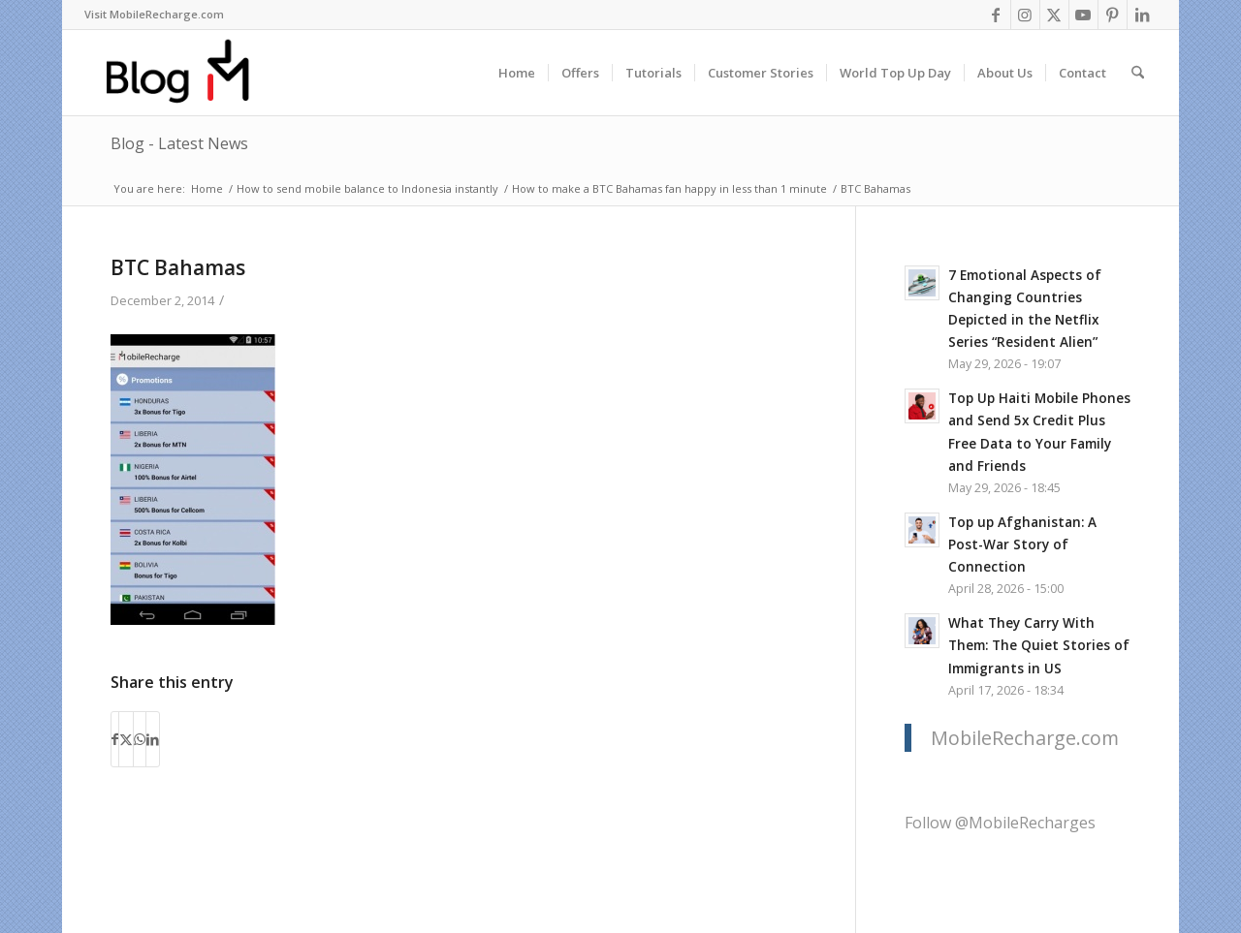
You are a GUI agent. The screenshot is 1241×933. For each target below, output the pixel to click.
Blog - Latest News (179, 143)
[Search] (1138, 72)
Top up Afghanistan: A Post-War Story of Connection (1022, 544)
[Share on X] (126, 739)
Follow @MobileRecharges (1000, 822)
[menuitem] (154, 14)
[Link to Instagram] (1025, 14)
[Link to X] (1054, 14)
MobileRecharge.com (1025, 738)
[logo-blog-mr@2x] (188, 72)
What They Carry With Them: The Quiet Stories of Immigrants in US (1039, 644)
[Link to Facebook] (996, 14)
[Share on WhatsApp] (139, 739)
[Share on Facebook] (114, 739)
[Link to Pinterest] (1112, 14)
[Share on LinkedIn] (152, 739)
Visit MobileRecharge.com (154, 14)
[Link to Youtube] (1083, 14)
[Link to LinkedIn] (1142, 14)
